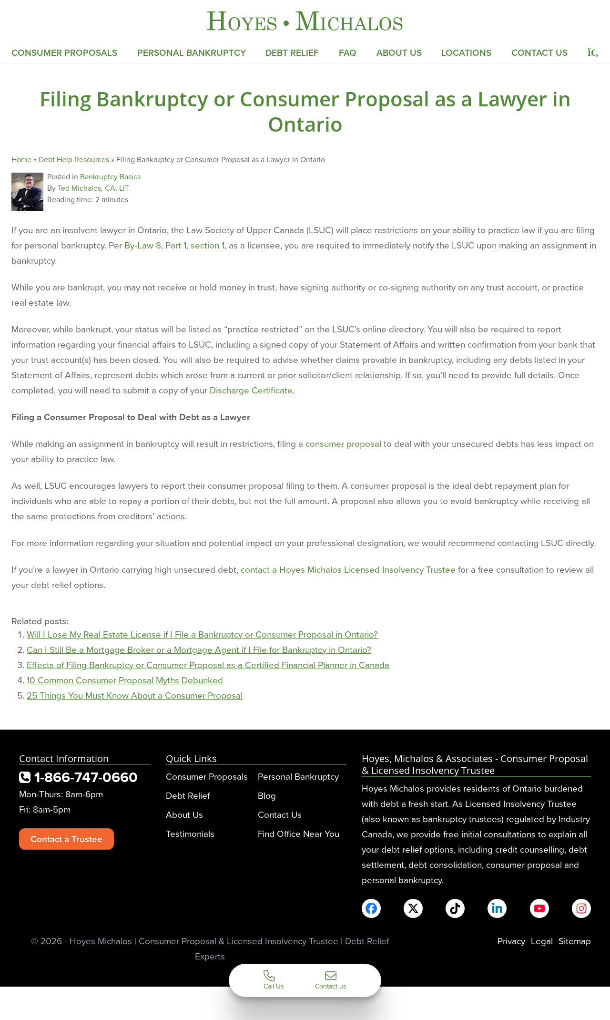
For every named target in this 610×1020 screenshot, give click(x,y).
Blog (267, 795)
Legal (542, 940)
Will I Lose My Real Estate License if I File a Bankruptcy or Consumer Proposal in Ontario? (202, 634)
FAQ (347, 52)
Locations (466, 52)
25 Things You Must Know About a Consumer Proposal (135, 695)
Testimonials (190, 833)
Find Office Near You (298, 833)
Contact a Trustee (66, 838)
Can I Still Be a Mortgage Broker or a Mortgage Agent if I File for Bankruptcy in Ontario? (199, 649)
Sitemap (575, 940)
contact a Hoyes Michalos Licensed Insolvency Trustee (348, 569)
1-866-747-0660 (78, 777)
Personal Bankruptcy (191, 52)
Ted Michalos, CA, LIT (93, 188)
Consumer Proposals (64, 52)
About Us (399, 52)
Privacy (511, 940)
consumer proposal (343, 443)
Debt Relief (292, 52)
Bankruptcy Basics (110, 176)
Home (21, 159)
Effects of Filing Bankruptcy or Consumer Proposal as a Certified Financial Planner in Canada (208, 664)
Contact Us (539, 52)
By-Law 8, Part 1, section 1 (174, 244)
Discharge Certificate (251, 389)
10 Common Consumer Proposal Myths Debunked (125, 679)
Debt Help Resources (74, 159)
